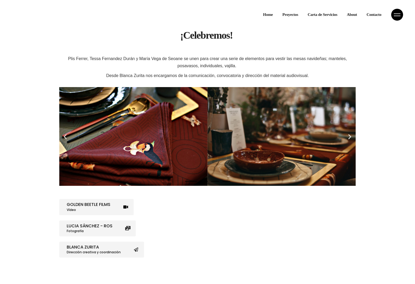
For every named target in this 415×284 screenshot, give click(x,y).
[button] (65, 136)
